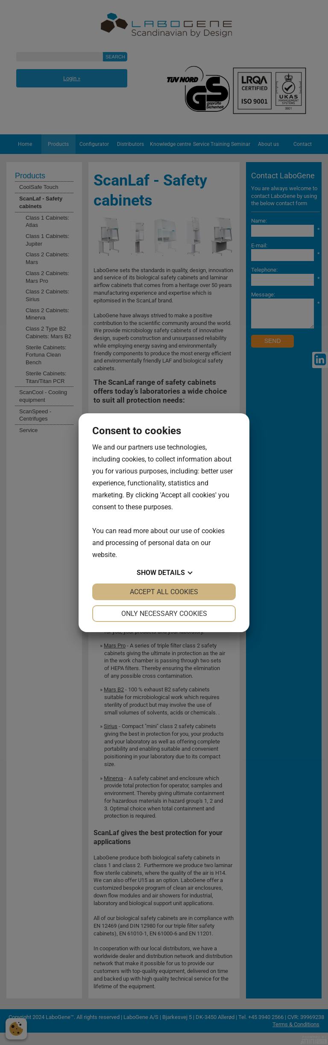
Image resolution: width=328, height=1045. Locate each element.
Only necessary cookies (164, 614)
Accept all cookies (164, 592)
